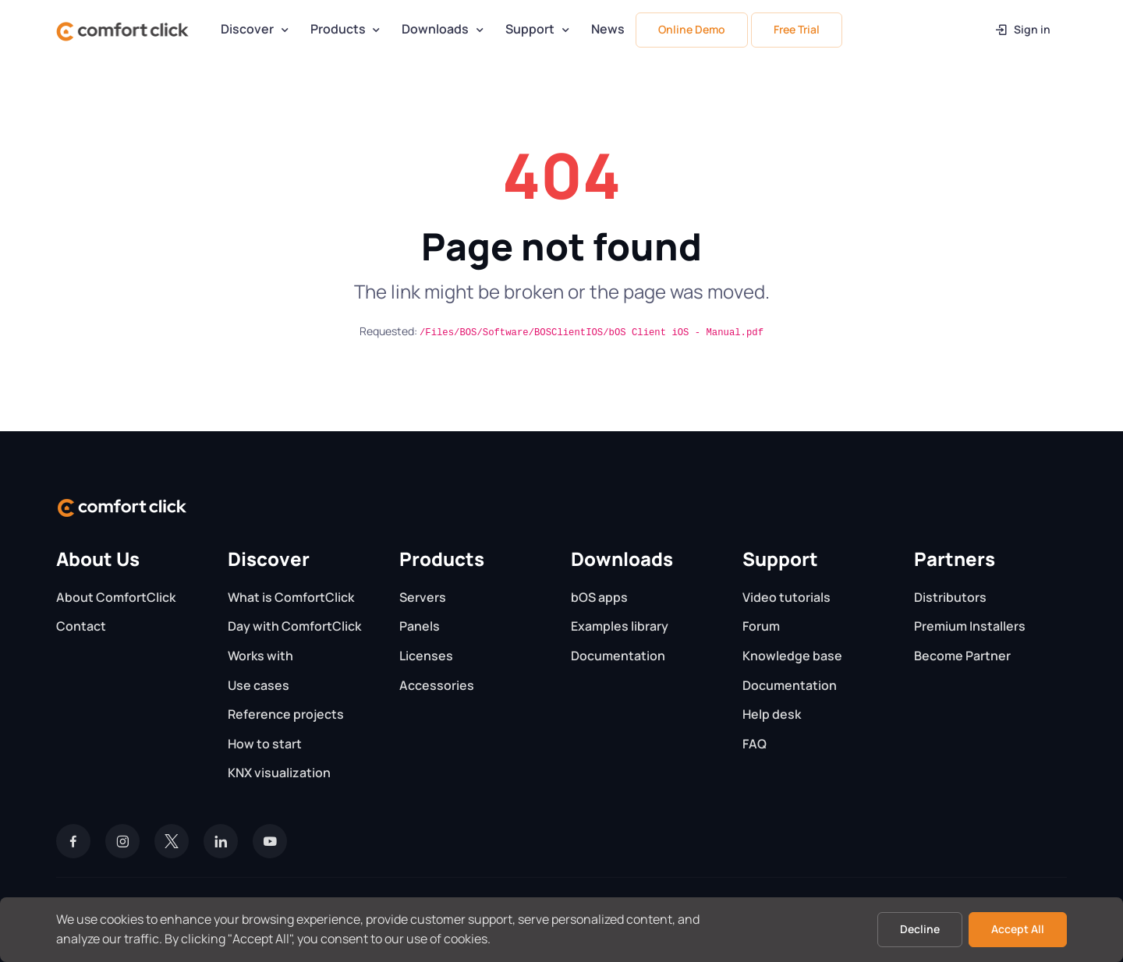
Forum (761, 626)
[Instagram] (122, 841)
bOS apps (599, 597)
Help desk (771, 714)
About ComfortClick (115, 597)
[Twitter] (171, 841)
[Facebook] (73, 841)
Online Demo (691, 29)
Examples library (619, 626)
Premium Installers (970, 626)
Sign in (1022, 29)
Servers (422, 597)
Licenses (426, 655)
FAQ (754, 743)
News (608, 28)
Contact (81, 626)
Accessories (436, 685)
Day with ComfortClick (294, 626)
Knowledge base (792, 655)
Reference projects (286, 714)
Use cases (258, 685)
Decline (920, 928)
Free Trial (797, 29)
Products (338, 28)
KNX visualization (279, 772)
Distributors (950, 597)
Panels (419, 626)
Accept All (1017, 928)
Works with (260, 655)
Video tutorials (786, 597)
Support (529, 28)
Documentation (618, 655)
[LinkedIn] (221, 841)
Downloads (435, 28)
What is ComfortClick (291, 597)
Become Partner (962, 655)
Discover (247, 28)
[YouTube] (270, 841)
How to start (265, 743)
